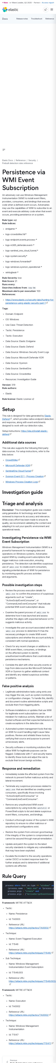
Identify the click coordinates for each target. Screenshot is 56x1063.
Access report (48, 2)
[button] (3, 149)
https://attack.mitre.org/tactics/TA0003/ (29, 927)
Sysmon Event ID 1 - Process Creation (24, 476)
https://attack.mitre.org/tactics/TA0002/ (29, 1015)
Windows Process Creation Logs (21, 481)
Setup (8, 409)
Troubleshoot (36, 18)
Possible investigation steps (22, 585)
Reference (49, 18)
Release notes (22, 18)
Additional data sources (19, 442)
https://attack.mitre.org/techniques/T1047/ (30, 1043)
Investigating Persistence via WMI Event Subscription (26, 539)
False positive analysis (18, 686)
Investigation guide (22, 492)
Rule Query (14, 876)
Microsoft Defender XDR (17, 465)
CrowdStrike (11, 460)
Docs (5, 18)
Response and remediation (21, 768)
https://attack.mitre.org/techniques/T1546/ (30, 953)
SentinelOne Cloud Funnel (18, 471)
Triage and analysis (22, 503)
